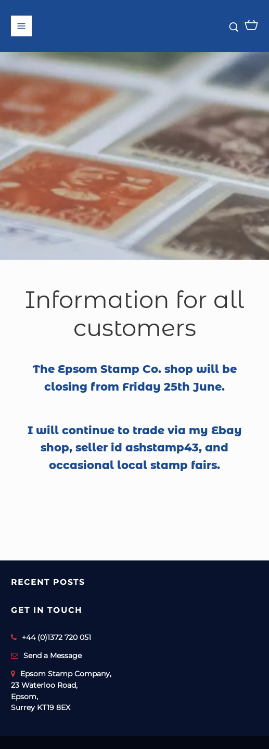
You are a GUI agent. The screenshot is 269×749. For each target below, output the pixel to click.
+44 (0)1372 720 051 (56, 637)
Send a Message (52, 655)
